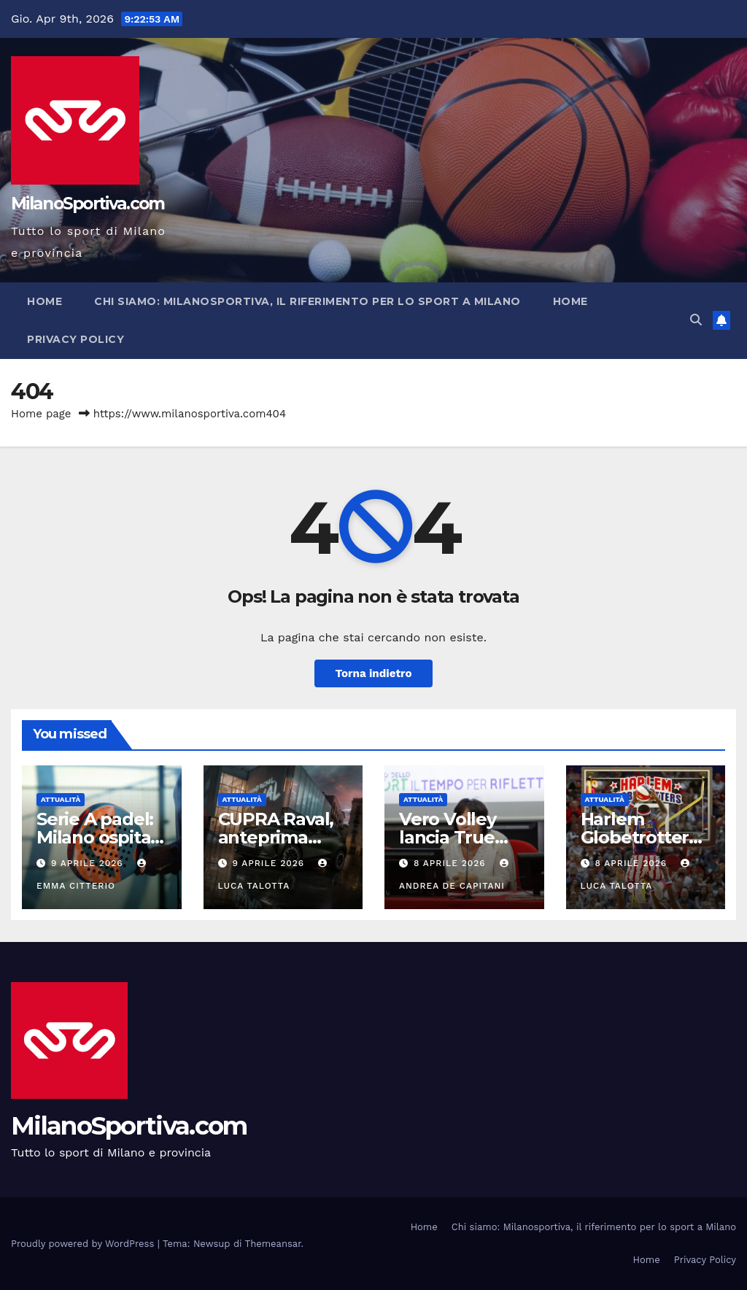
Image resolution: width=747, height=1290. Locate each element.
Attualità (60, 799)
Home (44, 301)
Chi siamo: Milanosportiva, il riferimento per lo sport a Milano (307, 301)
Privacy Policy (75, 339)
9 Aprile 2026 (89, 863)
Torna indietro (373, 673)
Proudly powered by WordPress (84, 1243)
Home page (41, 413)
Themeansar (273, 1243)
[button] (696, 320)
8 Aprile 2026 (451, 863)
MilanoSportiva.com (87, 203)
